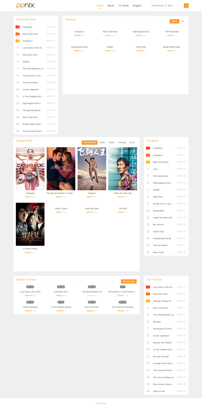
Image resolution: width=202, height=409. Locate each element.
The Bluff (123, 208)
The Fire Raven (160, 245)
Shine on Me (159, 391)
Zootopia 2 (79, 32)
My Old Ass (158, 224)
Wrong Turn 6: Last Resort (165, 203)
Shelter (110, 47)
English (137, 5)
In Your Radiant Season (34, 96)
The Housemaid (172, 32)
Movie (110, 5)
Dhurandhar (158, 210)
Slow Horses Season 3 (163, 384)
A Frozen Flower (30, 249)
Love (155, 169)
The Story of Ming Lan (163, 377)
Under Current (61, 208)
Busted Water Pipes (171, 47)
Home (100, 5)
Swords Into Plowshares (164, 342)
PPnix (104, 403)
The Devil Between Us (33, 68)
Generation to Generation (165, 328)
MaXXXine (158, 197)
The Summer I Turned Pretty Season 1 (41, 75)
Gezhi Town (141, 47)
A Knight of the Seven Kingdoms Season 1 (173, 363)
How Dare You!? (30, 55)
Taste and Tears (92, 208)
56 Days (157, 322)
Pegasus (92, 193)
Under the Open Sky (123, 193)
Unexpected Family (79, 47)
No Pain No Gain (161, 356)
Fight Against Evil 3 (141, 32)
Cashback (27, 27)
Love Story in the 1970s (34, 48)
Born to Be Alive (30, 117)
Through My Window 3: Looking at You (41, 110)
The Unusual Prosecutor (34, 131)
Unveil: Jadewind (30, 89)
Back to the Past (110, 32)
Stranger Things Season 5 (165, 301)
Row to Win (158, 252)
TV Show (123, 5)
